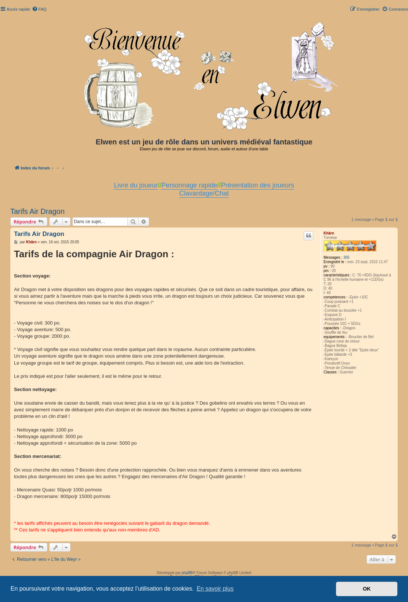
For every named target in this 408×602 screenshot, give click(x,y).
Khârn (329, 233)
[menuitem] (39, 9)
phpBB (187, 573)
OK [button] (367, 589)
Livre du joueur (136, 185)
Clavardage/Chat (204, 193)
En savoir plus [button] (215, 588)
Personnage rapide (189, 185)
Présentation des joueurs (257, 185)
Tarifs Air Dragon (37, 211)
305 (346, 257)
